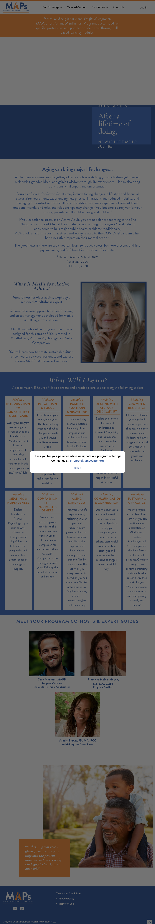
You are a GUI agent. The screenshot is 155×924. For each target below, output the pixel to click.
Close (77, 468)
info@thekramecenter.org (87, 460)
